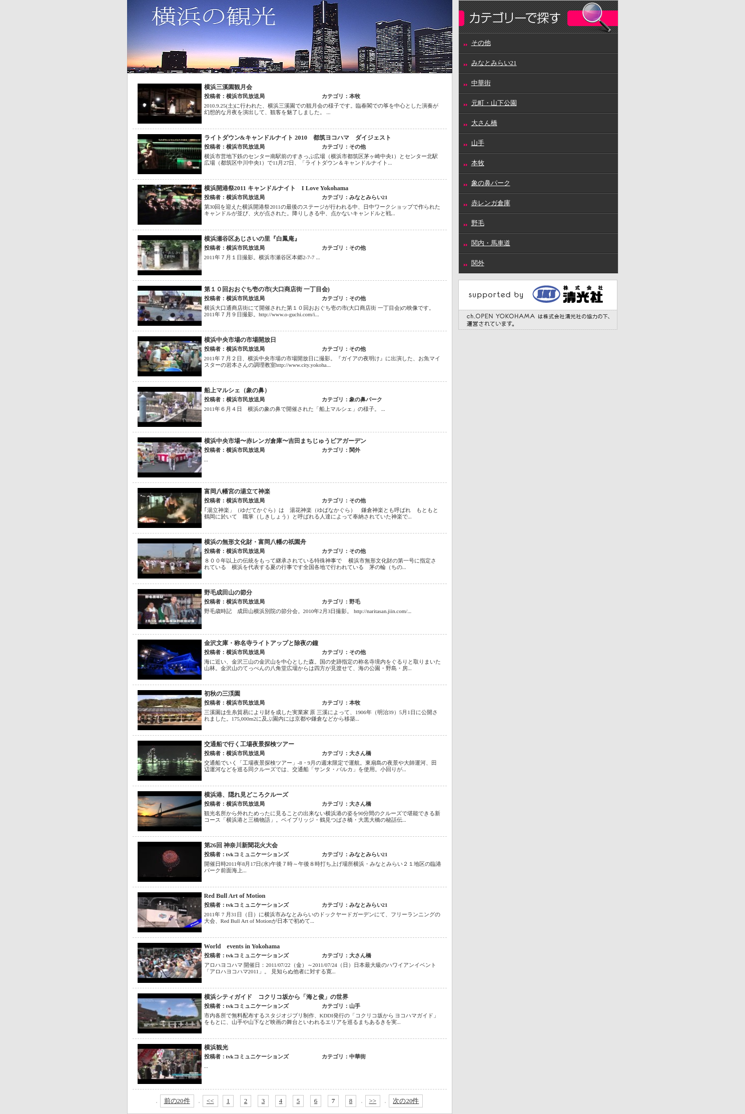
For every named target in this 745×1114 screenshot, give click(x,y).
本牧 (477, 163)
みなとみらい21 (494, 63)
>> (373, 1100)
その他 (481, 43)
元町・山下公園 (494, 103)
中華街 (481, 83)
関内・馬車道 (490, 243)
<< (210, 1100)
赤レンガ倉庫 (490, 203)
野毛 (477, 223)
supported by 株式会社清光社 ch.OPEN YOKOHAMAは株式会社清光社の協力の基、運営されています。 (538, 304)
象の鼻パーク (490, 183)
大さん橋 (484, 123)
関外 (477, 263)
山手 (477, 143)
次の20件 (406, 1100)
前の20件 (177, 1100)
